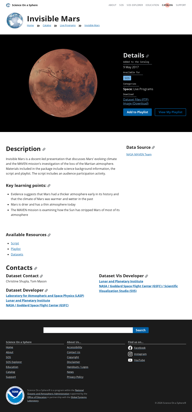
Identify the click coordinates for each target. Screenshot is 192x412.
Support (181, 5)
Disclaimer (73, 362)
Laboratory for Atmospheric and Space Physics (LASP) (45, 296)
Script (15, 243)
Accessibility (74, 347)
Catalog (167, 5)
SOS (121, 5)
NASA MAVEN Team (139, 154)
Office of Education (37, 397)
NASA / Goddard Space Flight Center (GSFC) (37, 305)
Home (30, 25)
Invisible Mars (92, 25)
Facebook (137, 348)
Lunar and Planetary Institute (28, 300)
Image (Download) (135, 103)
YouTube (136, 360)
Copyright (73, 357)
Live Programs (68, 25)
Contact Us (73, 352)
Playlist (16, 249)
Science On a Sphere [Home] (22, 5)
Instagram (137, 354)
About (113, 5)
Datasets (17, 254)
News (70, 372)
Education (152, 5)
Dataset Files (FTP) (135, 100)
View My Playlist (170, 112)
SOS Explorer (135, 5)
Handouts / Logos (77, 367)
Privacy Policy (75, 377)
